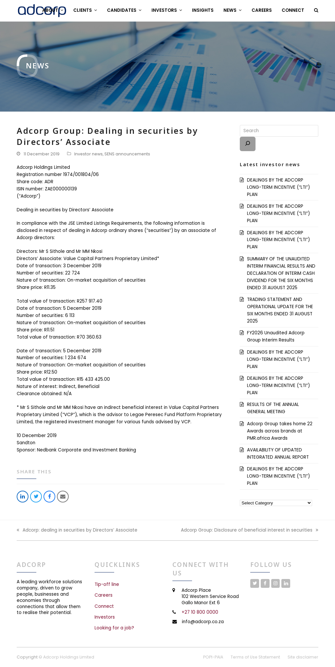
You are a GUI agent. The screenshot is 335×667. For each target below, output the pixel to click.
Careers (104, 595)
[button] (316, 10)
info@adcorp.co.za (203, 622)
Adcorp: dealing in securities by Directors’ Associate (77, 530)
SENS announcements (127, 154)
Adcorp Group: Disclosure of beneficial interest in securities (249, 530)
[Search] (248, 144)
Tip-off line (107, 584)
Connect (104, 606)
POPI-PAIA (213, 657)
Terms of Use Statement (255, 657)
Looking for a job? (114, 628)
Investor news (88, 154)
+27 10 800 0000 (200, 612)
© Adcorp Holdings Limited (66, 657)
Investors (105, 617)
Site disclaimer (303, 657)
